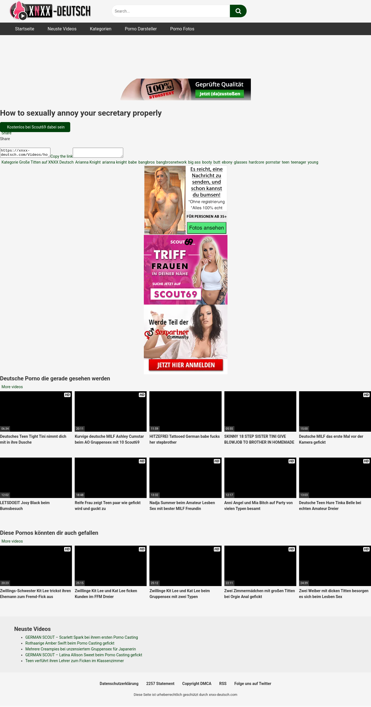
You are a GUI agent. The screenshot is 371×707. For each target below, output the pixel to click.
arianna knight (114, 164)
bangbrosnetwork (170, 164)
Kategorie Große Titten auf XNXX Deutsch (37, 164)
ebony (226, 164)
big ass (194, 164)
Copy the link (67, 158)
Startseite (24, 28)
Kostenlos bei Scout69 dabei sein (35, 127)
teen (285, 164)
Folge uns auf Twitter (252, 685)
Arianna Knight (87, 164)
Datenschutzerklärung (119, 685)
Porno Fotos (182, 28)
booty (206, 164)
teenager (298, 164)
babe (132, 164)
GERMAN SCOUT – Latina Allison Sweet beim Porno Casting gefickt (83, 656)
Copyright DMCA (197, 685)
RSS (222, 685)
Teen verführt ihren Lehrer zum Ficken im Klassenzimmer (74, 662)
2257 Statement (160, 685)
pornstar (272, 164)
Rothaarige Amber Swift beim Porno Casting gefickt (69, 645)
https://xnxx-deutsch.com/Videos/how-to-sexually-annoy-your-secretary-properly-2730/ (28, 153)
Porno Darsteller (141, 28)
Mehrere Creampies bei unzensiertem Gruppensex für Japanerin (80, 650)
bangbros (146, 164)
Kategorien (100, 28)
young (312, 164)
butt (216, 164)
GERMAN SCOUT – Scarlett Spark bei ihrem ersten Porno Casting (81, 639)
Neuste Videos (62, 28)
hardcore (256, 164)
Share (6, 133)
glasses (240, 164)
